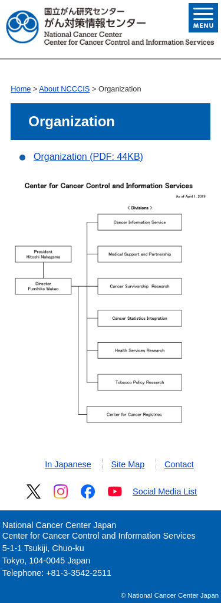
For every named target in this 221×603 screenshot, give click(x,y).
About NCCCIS (64, 88)
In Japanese (68, 464)
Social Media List (165, 491)
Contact (179, 464)
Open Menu (203, 17)
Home (21, 88)
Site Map (128, 464)
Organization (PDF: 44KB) (88, 157)
